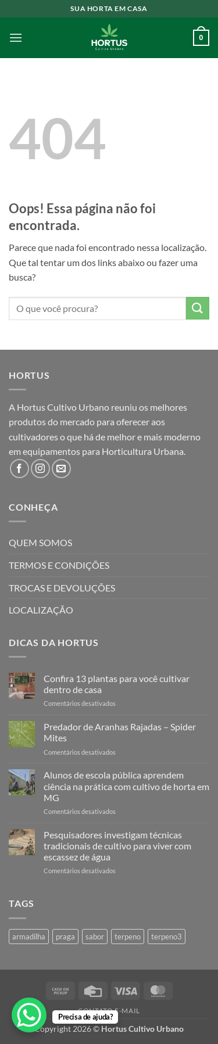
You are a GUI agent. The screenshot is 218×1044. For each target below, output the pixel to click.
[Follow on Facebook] (19, 468)
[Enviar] (197, 308)
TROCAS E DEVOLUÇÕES (62, 587)
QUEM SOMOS (40, 542)
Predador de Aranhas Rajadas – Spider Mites (120, 732)
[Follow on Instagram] (40, 468)
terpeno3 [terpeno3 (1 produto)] (166, 936)
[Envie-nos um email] (61, 468)
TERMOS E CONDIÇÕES (59, 565)
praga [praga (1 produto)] (65, 936)
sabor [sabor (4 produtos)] (94, 936)
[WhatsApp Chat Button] (29, 1015)
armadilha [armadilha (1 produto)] (28, 936)
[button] (16, 37)
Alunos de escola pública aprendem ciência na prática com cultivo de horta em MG (126, 785)
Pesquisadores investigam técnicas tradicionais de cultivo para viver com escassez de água (117, 845)
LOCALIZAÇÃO (41, 609)
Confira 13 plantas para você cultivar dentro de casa (117, 684)
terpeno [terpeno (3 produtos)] (128, 936)
